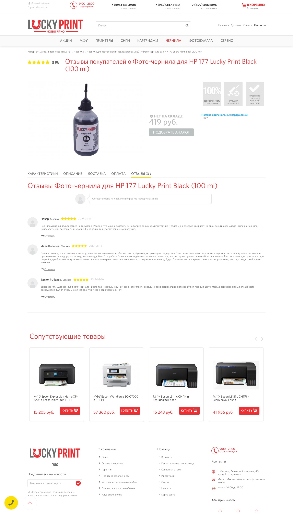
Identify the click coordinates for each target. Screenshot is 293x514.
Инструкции (168, 476)
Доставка (236, 25)
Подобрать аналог (171, 132)
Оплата (247, 25)
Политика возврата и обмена (118, 488)
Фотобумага (201, 40)
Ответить (48, 236)
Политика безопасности (115, 476)
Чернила (173, 40)
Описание (72, 173)
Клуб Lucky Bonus (112, 494)
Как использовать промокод (177, 463)
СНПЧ (125, 40)
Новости (166, 488)
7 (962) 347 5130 (167, 5)
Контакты (260, 25)
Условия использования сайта (119, 482)
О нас (105, 457)
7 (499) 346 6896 (204, 5)
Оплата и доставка (112, 463)
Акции (66, 40)
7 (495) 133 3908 (123, 5)
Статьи (165, 482)
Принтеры (104, 40)
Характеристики (42, 173)
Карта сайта (168, 494)
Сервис (227, 40)
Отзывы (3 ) (141, 173)
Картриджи (147, 40)
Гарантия (223, 25)
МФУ (84, 40)
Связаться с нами (171, 469)
